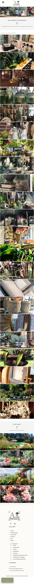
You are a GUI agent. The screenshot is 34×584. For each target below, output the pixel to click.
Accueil (12, 530)
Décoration (15, 553)
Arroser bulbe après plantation (19, 559)
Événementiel (16, 551)
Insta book (13, 536)
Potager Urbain (16, 547)
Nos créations (13, 534)
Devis (12, 538)
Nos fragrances (15, 543)
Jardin (14, 545)
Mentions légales (24, 575)
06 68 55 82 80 (13, 566)
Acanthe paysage (14, 532)
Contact (12, 540)
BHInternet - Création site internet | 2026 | (13, 575)
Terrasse (15, 549)
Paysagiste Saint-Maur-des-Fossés (20, 555)
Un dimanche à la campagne (19, 557)
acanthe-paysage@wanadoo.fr (16, 568)
